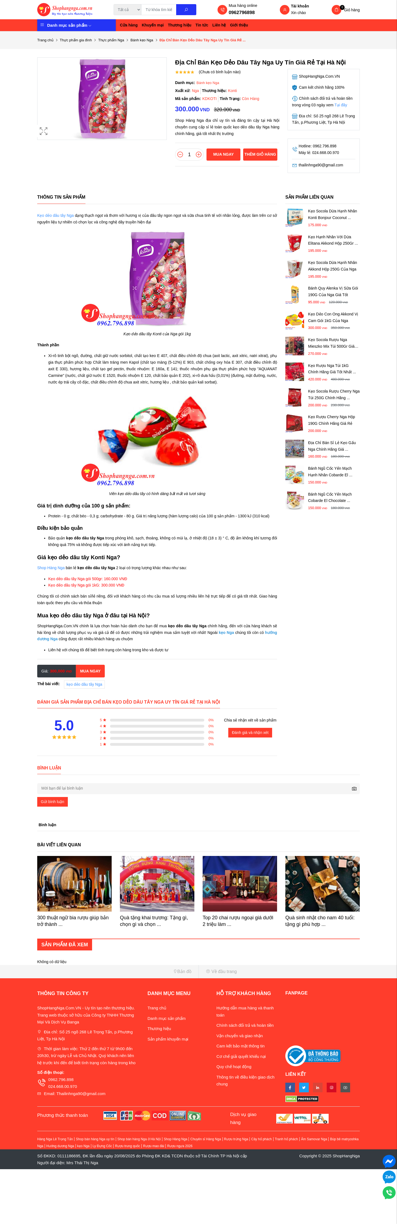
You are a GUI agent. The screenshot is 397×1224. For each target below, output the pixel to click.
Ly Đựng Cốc (102, 1146)
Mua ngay (223, 154)
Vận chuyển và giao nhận (239, 1035)
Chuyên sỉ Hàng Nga (205, 1139)
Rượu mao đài (153, 1146)
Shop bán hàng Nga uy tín (95, 1139)
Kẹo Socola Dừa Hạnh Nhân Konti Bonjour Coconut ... (332, 214)
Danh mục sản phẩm (69, 25)
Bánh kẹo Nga (141, 40)
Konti (232, 90)
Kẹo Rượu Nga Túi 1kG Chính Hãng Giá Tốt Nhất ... (332, 368)
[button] (115, 971)
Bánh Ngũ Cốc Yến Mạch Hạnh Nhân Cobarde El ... (330, 471)
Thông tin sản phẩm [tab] (61, 197)
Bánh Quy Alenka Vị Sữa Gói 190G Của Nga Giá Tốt (333, 291)
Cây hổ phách (261, 1139)
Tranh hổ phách (286, 1139)
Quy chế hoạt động (233, 1066)
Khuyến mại (153, 25)
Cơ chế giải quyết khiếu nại (241, 1056)
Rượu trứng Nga (236, 1139)
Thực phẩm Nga (111, 40)
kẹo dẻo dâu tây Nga (84, 684)
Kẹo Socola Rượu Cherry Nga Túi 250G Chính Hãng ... (334, 394)
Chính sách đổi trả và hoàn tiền (245, 1025)
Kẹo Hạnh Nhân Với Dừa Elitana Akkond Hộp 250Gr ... (333, 240)
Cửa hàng (129, 25)
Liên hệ (219, 25)
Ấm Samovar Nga (314, 1139)
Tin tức (201, 25)
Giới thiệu (239, 25)
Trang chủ (45, 40)
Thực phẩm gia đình (76, 40)
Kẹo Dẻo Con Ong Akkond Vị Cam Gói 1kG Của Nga (333, 317)
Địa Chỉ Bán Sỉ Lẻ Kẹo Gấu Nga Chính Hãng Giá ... (332, 446)
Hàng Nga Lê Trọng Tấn (55, 1139)
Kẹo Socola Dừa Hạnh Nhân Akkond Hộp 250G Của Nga (332, 265)
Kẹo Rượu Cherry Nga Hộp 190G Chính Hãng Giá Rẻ (331, 420)
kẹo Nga (83, 1146)
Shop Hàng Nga (51, 568)
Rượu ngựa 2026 (179, 1146)
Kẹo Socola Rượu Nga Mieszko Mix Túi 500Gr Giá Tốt (331, 343)
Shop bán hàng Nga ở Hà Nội (139, 1139)
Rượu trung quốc (127, 1146)
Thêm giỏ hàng (260, 154)
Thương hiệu (179, 25)
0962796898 (242, 12)
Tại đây (340, 105)
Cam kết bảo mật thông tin (240, 1046)
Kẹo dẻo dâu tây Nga (55, 215)
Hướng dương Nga (60, 1146)
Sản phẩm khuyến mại (167, 1039)
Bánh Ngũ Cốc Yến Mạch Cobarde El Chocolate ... (330, 497)
